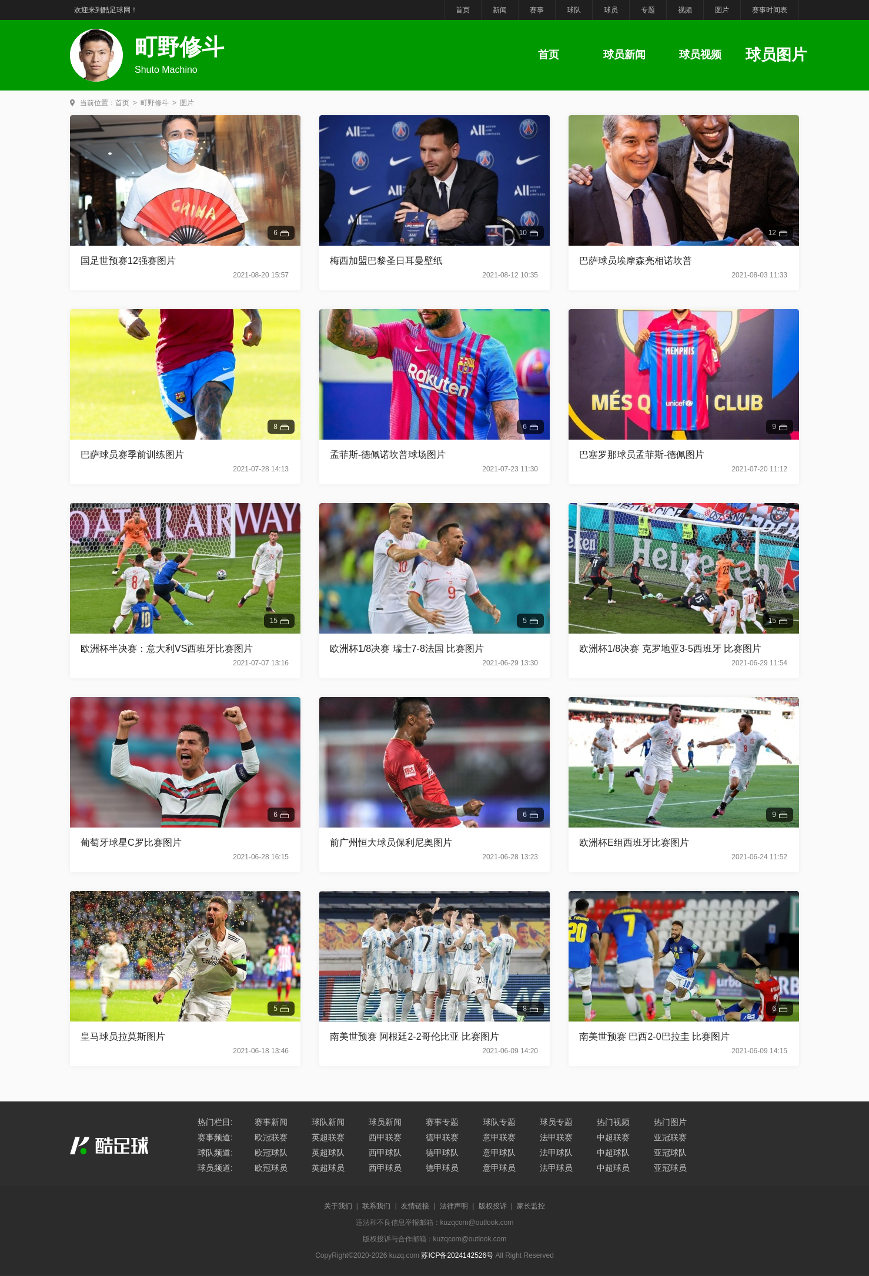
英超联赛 (328, 1137)
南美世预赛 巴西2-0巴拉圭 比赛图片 (654, 1036)
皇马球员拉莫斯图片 (123, 1036)
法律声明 (454, 1206)
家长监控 (531, 1206)
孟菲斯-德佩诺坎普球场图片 (388, 455)
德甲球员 (442, 1168)
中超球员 (613, 1168)
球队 (574, 10)
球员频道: (215, 1168)
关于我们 (338, 1206)
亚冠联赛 (670, 1137)
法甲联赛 (556, 1137)
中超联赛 (613, 1137)
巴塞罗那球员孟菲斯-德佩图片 (641, 455)
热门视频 (613, 1122)
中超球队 (613, 1152)
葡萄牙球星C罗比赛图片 (131, 843)
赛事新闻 (271, 1122)
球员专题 (556, 1122)
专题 (648, 10)
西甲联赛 (385, 1137)
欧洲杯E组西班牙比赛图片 (634, 843)
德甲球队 (442, 1152)
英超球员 (328, 1168)
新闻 (500, 10)
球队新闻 (328, 1122)
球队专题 (499, 1122)
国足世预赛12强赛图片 (128, 261)
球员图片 (776, 54)
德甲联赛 (442, 1137)
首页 (463, 10)
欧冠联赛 (271, 1137)
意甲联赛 (499, 1137)
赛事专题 (442, 1122)
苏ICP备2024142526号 (457, 1255)
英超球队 (328, 1152)
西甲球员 (385, 1168)
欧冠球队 (271, 1152)
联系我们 (376, 1206)
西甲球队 (385, 1152)
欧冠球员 (271, 1168)
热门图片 (670, 1122)
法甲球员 (556, 1168)
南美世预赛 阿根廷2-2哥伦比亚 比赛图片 (414, 1036)
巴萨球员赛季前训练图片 (132, 455)
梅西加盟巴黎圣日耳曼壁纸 (386, 261)
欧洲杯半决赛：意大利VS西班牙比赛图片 (167, 649)
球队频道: (215, 1152)
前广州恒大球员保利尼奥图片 (391, 843)
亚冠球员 (670, 1168)
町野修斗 (155, 103)
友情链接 (415, 1206)
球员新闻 (624, 55)
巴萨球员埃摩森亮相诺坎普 (635, 261)
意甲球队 (499, 1152)
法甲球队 (556, 1152)
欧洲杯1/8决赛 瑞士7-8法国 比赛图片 (407, 649)
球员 (611, 10)
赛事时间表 (769, 10)
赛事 (537, 10)
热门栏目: (215, 1122)
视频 (685, 10)
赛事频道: (215, 1137)
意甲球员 (499, 1168)
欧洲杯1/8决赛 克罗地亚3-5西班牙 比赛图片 (670, 649)
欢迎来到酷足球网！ (106, 10)
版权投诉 (493, 1206)
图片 (722, 10)
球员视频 (700, 55)
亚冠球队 (670, 1152)
